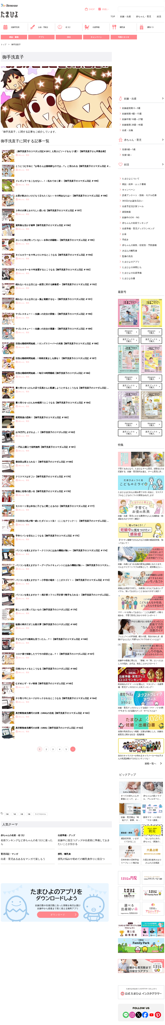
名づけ (64, 27)
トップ (3, 44)
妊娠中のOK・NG (130, 217)
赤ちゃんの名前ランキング (135, 222)
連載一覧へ (150, 763)
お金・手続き (39, 27)
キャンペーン (96, 37)
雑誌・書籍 (14, 37)
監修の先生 (127, 256)
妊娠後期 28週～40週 (132, 124)
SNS (69, 37)
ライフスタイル (40, 814)
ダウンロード (57, 914)
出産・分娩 (127, 130)
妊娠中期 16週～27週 (132, 119)
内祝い (103, 9)
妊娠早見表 (11, 27)
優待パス (146, 27)
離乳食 (118, 27)
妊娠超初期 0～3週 (131, 108)
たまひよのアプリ (130, 261)
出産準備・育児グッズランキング (138, 228)
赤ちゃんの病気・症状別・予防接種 (139, 245)
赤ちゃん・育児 (143, 16)
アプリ (41, 37)
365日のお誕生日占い (132, 200)
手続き (125, 239)
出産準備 (92, 27)
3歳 (29, 814)
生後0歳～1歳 (128, 149)
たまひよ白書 (128, 278)
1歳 (14, 814)
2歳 (22, 814)
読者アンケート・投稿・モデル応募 (139, 195)
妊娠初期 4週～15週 (132, 113)
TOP (113, 16)
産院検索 (126, 211)
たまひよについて (130, 178)
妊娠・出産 (125, 16)
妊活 (159, 16)
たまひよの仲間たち (132, 267)
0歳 (7, 814)
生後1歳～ (127, 154)
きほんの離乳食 (129, 250)
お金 (124, 233)
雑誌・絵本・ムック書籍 (134, 184)
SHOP (90, 9)
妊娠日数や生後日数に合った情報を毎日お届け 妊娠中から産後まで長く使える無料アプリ (57, 907)
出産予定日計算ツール (133, 206)
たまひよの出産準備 (132, 272)
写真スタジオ (123, 37)
